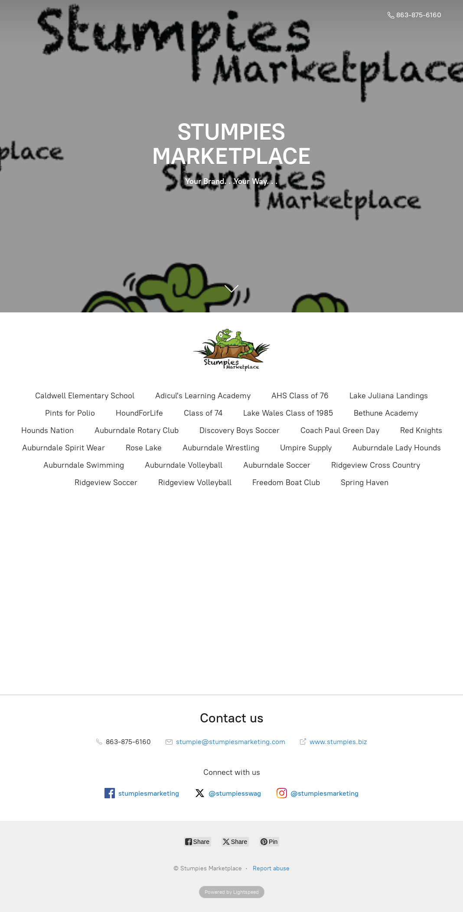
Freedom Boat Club (286, 482)
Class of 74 (203, 413)
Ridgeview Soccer (106, 482)
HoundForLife (139, 413)
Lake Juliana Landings (388, 395)
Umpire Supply (306, 448)
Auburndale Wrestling (221, 448)
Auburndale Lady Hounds (396, 448)
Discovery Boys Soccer (239, 430)
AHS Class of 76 (300, 395)
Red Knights (421, 430)
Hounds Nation (47, 430)
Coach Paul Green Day (339, 430)
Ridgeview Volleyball (195, 482)
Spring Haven (364, 482)
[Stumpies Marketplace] (231, 350)
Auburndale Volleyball (183, 465)
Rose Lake (144, 448)
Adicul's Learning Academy (203, 395)
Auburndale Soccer (276, 465)
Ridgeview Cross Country (375, 465)
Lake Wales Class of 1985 (288, 413)
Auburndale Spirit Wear (63, 448)
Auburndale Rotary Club (137, 430)
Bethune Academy (386, 413)
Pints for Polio (70, 413)
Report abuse (271, 868)
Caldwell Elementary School (84, 395)
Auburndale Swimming (83, 465)
